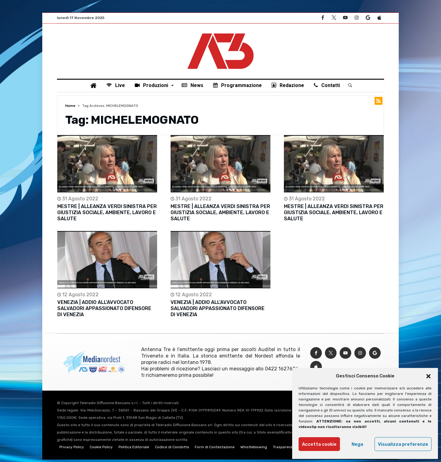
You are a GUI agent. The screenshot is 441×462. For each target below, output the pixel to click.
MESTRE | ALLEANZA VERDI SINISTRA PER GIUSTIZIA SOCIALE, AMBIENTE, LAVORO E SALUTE (107, 215)
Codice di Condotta (172, 449)
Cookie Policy (101, 449)
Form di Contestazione (215, 449)
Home (70, 108)
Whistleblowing (253, 449)
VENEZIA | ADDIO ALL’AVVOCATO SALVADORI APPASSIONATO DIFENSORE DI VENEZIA (104, 311)
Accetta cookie (319, 444)
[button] (428, 376)
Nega (357, 444)
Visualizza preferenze (403, 444)
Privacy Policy (71, 449)
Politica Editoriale (134, 449)
